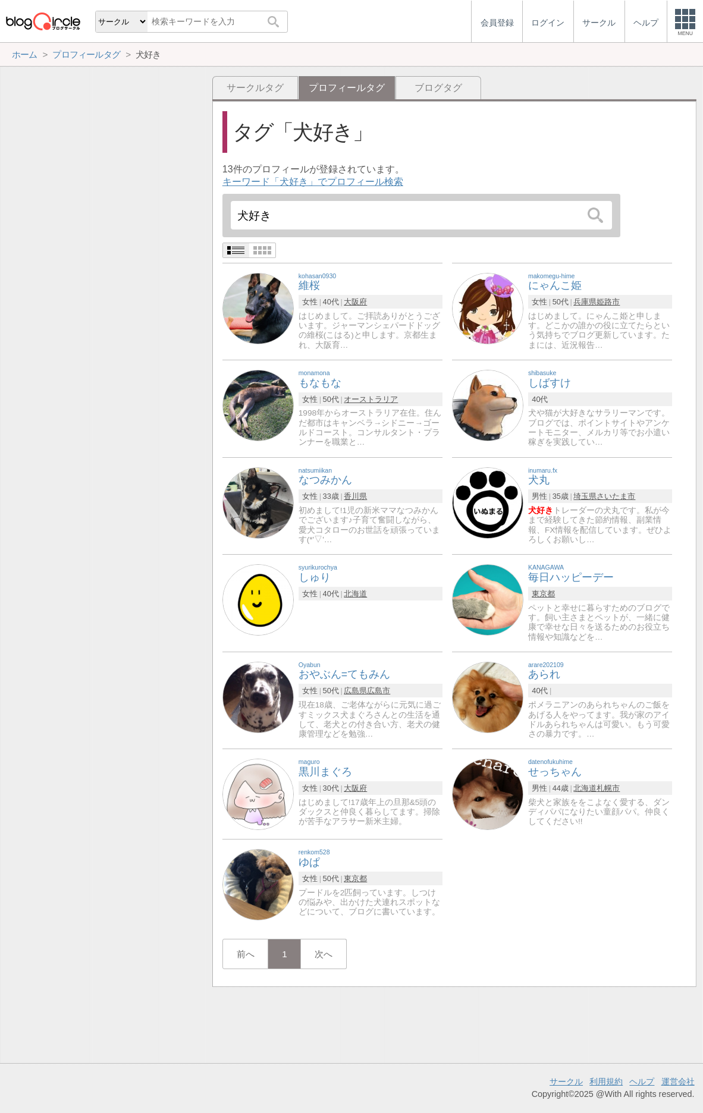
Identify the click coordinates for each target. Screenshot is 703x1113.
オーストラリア (371, 399)
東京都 (543, 593)
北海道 (355, 593)
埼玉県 (585, 496)
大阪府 (355, 301)
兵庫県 (585, 301)
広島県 (355, 690)
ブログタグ (438, 88)
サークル (566, 1081)
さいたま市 (616, 496)
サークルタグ (255, 88)
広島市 (378, 690)
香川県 (355, 496)
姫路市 (608, 301)
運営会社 (678, 1081)
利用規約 (606, 1081)
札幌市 (608, 788)
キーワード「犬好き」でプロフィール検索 (312, 182)
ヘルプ (641, 1081)
